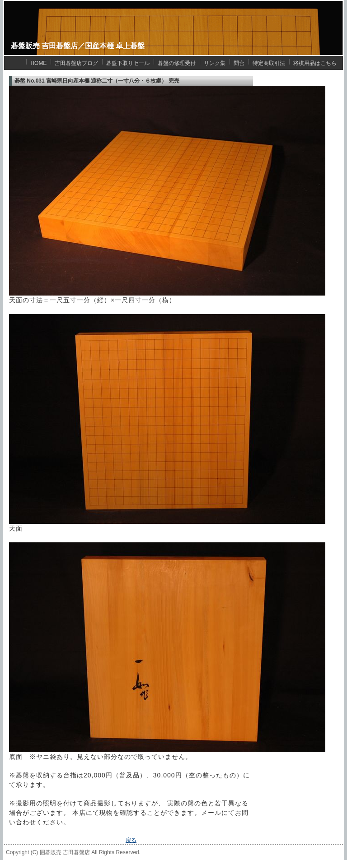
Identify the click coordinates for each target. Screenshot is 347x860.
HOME (38, 63)
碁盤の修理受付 (177, 63)
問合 (239, 63)
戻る (131, 840)
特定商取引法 (269, 63)
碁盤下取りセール (128, 63)
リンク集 (214, 63)
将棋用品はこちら (315, 63)
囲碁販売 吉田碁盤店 (65, 852)
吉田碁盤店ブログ (76, 63)
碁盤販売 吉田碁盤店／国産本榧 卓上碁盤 (78, 46)
